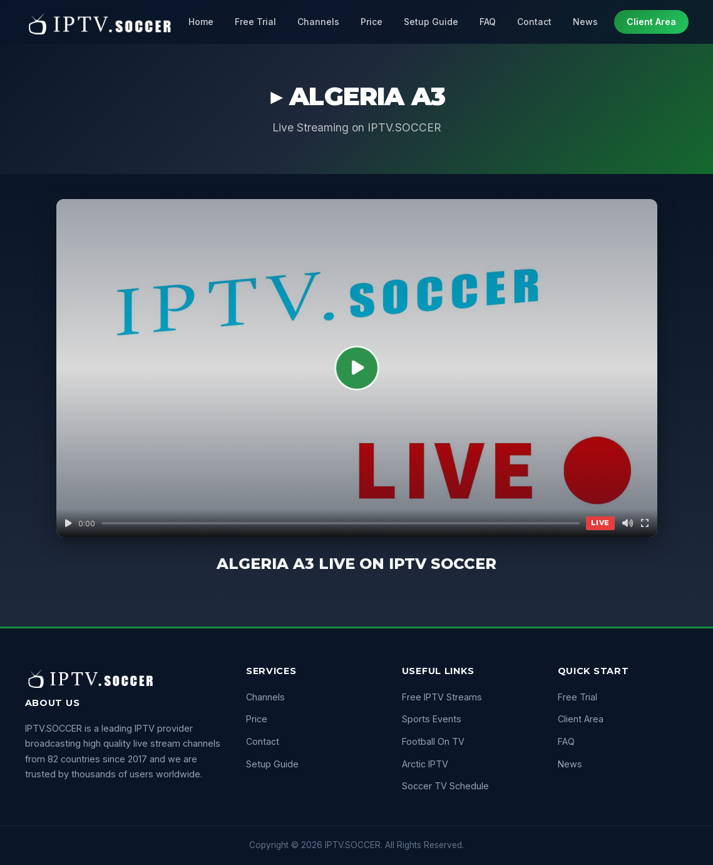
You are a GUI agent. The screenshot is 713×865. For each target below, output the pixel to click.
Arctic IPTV (425, 764)
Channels (318, 21)
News (585, 21)
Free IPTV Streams (442, 697)
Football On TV (433, 741)
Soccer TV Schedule (445, 786)
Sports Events (431, 719)
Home (200, 21)
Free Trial (255, 21)
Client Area (651, 21)
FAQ (488, 21)
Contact (534, 21)
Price (371, 21)
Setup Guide (431, 21)
